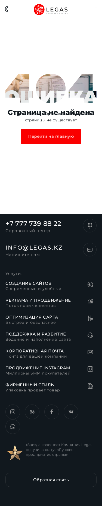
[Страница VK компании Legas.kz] (71, 412)
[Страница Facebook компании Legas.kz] (51, 412)
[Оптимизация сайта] (91, 319)
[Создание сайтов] (91, 285)
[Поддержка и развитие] (91, 336)
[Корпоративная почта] (91, 353)
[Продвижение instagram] (91, 370)
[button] (51, 480)
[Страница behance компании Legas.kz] (32, 412)
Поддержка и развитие (35, 334)
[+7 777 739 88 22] (90, 225)
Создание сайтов (28, 283)
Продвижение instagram (37, 367)
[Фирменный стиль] (91, 387)
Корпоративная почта (34, 351)
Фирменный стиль (29, 384)
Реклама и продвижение (38, 300)
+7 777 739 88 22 (33, 223)
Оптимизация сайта (31, 317)
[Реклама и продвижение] (91, 302)
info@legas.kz (34, 247)
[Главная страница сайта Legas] (51, 9)
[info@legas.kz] (90, 249)
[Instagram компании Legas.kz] (12, 412)
